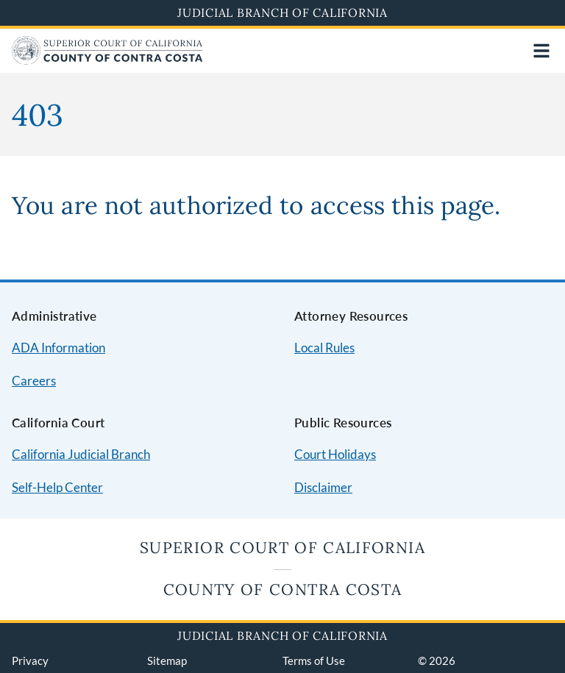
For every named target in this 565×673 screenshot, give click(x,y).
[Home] (107, 60)
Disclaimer (323, 487)
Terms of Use (313, 660)
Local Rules (324, 347)
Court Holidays (335, 454)
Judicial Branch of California (282, 12)
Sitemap (167, 660)
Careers (34, 380)
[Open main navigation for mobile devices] (541, 50)
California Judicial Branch (81, 454)
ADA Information (58, 347)
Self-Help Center (57, 487)
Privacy (30, 660)
